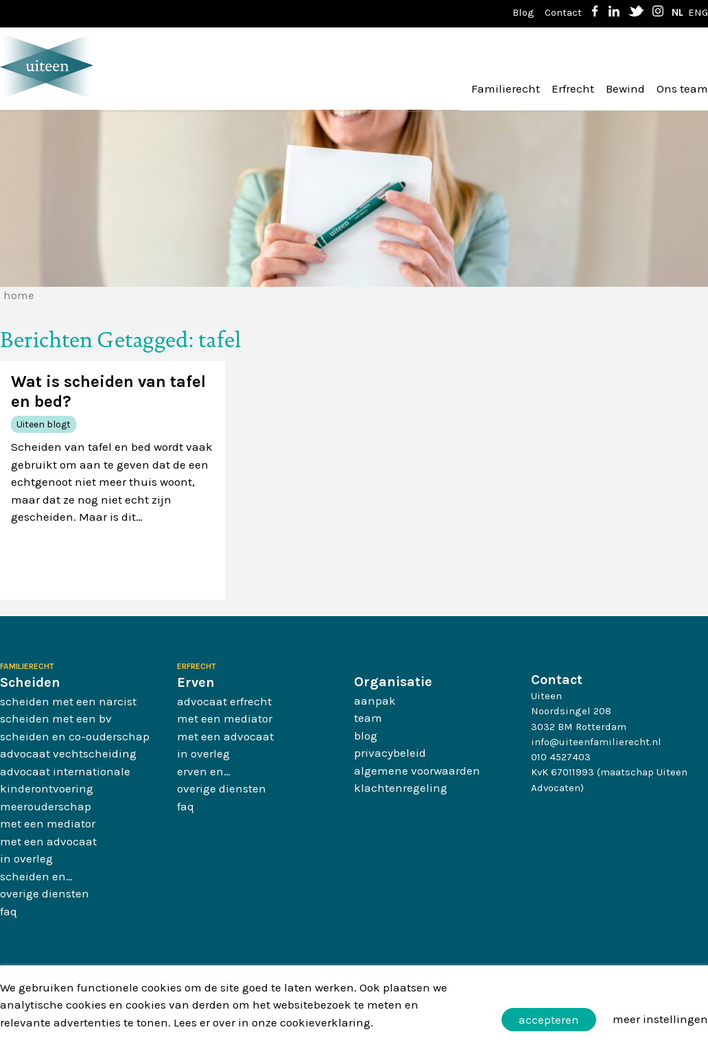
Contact (563, 12)
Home (18, 295)
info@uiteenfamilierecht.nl (596, 742)
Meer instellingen (660, 1019)
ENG (698, 12)
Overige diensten (44, 893)
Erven (196, 682)
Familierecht (505, 88)
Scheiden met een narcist (68, 701)
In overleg (26, 858)
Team (368, 718)
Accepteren (549, 1019)
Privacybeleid (390, 753)
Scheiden (30, 682)
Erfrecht (573, 88)
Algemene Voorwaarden (417, 770)
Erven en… (204, 771)
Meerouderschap (45, 806)
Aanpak (375, 700)
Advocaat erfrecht (224, 701)
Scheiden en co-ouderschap (75, 736)
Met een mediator (47, 823)
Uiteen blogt (43, 424)
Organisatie (393, 682)
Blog (523, 12)
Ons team (682, 88)
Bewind (625, 88)
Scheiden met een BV (56, 718)
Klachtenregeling (400, 788)
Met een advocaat (48, 841)
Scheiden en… (36, 876)
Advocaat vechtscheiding (68, 753)
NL (677, 12)
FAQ (8, 911)
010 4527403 (561, 757)
